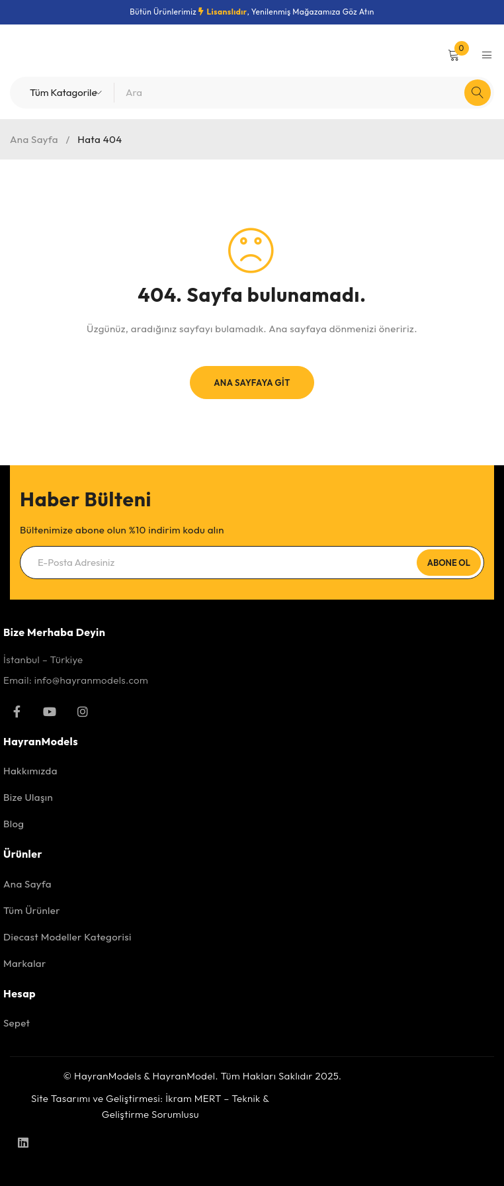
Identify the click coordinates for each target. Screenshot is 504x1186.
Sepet (16, 1023)
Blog (13, 823)
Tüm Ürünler (31, 910)
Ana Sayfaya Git (252, 382)
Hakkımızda (30, 770)
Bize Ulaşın (28, 797)
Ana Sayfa (34, 139)
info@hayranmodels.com (91, 680)
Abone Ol (448, 562)
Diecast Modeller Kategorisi (67, 937)
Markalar (24, 963)
